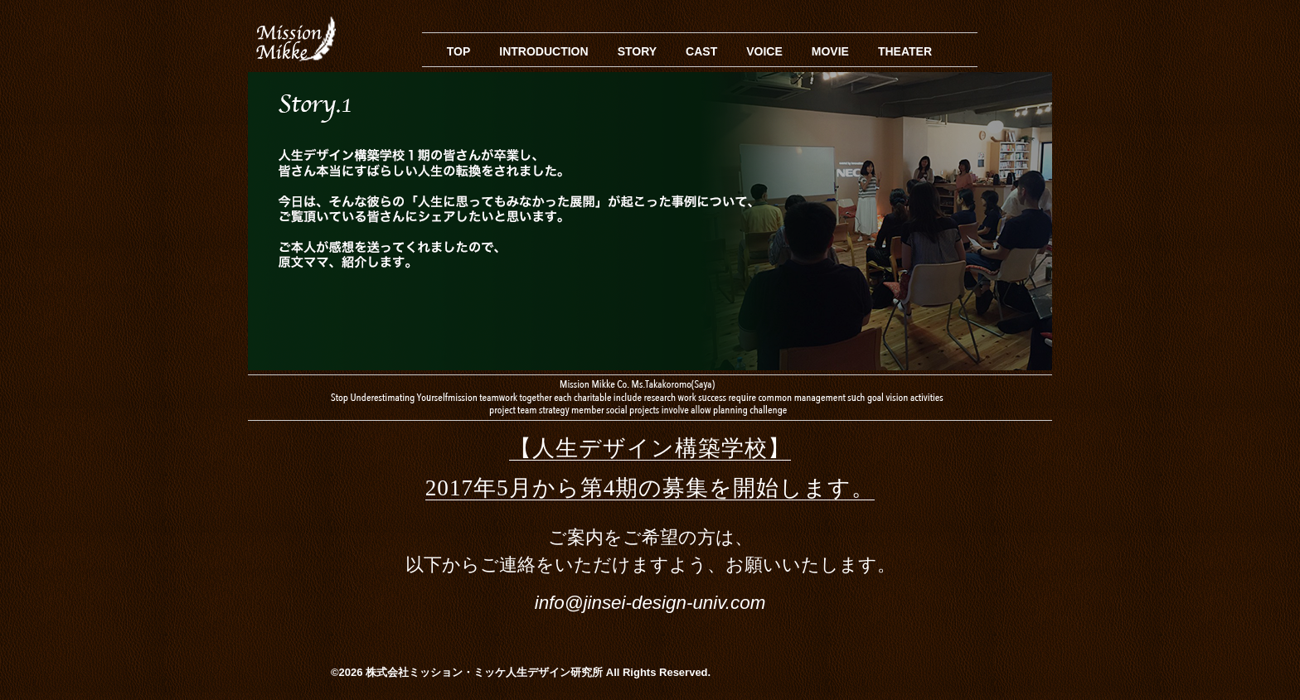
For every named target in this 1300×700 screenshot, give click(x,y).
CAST (701, 51)
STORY (637, 51)
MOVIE (830, 51)
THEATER (905, 51)
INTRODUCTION (543, 51)
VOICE (764, 51)
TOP (459, 51)
